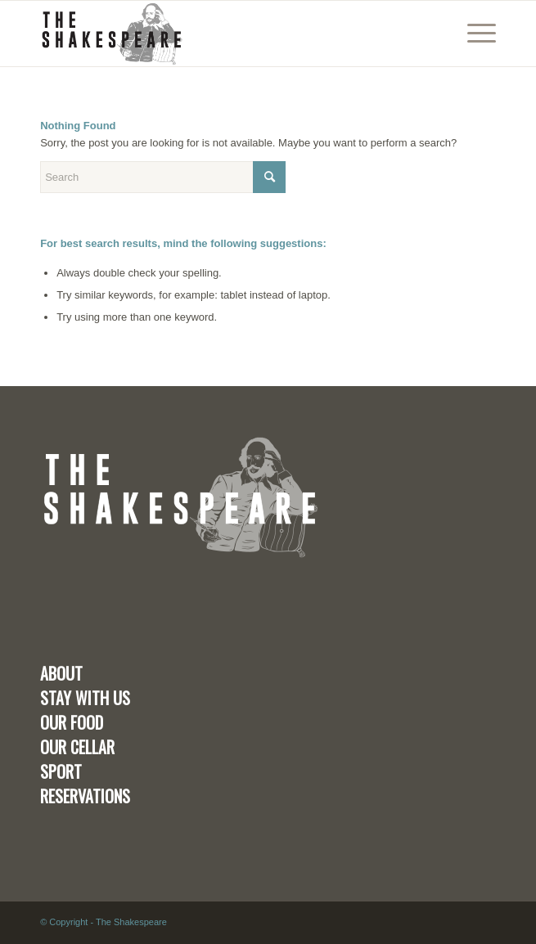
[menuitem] (473, 33)
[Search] (163, 177)
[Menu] (473, 33)
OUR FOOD (71, 722)
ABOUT (61, 673)
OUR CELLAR (77, 747)
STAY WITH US (85, 698)
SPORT (61, 771)
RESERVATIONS (85, 796)
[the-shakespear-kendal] (222, 33)
